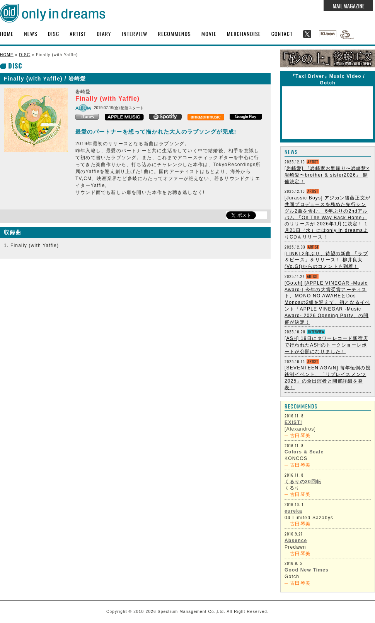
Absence (296, 540)
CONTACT (282, 33)
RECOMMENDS (174, 33)
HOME (7, 33)
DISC (53, 33)
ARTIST (78, 33)
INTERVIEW (135, 33)
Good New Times (307, 570)
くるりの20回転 (303, 481)
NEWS (31, 33)
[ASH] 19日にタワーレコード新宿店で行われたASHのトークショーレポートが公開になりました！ (326, 345)
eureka (293, 511)
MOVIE (208, 33)
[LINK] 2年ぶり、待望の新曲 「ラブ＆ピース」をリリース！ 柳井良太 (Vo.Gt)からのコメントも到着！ (326, 260)
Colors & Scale (304, 452)
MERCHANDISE (244, 33)
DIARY (104, 33)
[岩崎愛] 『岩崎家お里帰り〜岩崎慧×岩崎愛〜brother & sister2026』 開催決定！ (327, 175)
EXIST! (293, 422)
